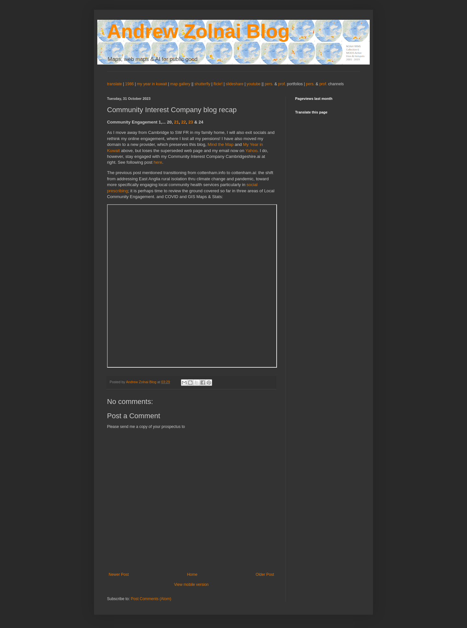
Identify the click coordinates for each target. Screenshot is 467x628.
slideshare (235, 84)
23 (190, 122)
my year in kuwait (152, 84)
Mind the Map (221, 144)
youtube (254, 84)
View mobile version (191, 584)
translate (114, 84)
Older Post (265, 574)
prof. (282, 84)
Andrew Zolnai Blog (198, 31)
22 (183, 122)
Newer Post (119, 574)
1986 (130, 84)
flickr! (217, 84)
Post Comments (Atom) (151, 599)
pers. (269, 84)
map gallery (180, 84)
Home (192, 574)
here (158, 162)
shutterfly (202, 84)
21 (176, 122)
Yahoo (251, 150)
